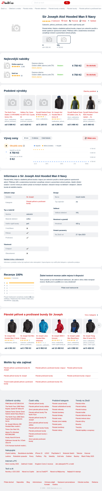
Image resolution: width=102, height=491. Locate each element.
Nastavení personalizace (66, 482)
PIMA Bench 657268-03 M (14, 403)
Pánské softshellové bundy (61, 406)
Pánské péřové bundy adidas (39, 406)
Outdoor (69, 456)
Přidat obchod (9, 482)
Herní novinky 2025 (12, 464)
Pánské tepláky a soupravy (85, 430)
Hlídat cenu (90, 138)
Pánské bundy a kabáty (57, 8)
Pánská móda (28, 8)
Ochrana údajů (50, 482)
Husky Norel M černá (12, 437)
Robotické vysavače (20, 456)
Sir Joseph (30, 197)
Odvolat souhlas (83, 482)
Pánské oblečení (40, 8)
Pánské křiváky (57, 415)
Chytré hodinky (10, 453)
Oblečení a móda (15, 8)
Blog (28, 482)
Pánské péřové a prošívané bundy (35, 202)
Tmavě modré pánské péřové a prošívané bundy (18, 383)
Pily (45, 456)
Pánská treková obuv (83, 418)
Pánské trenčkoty (58, 427)
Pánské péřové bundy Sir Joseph (15, 376)
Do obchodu (91, 65)
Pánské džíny (80, 421)
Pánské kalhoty (81, 406)
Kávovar (87, 453)
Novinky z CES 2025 (12, 471)
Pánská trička (80, 403)
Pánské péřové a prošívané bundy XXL (49, 382)
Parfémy (39, 456)
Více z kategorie (91, 315)
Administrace (37, 482)
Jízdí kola (60, 456)
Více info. (15, 300)
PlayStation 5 (56, 453)
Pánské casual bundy (59, 403)
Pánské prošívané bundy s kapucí (79, 376)
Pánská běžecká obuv (83, 415)
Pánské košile (80, 412)
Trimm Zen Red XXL (12, 429)
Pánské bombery (58, 412)
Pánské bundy (72, 8)
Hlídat (82, 21)
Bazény (76, 456)
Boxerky (78, 424)
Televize (79, 453)
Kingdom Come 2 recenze (44, 464)
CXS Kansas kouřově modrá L (15, 445)
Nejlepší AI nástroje (74, 471)
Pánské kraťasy (81, 409)
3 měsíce (35, 138)
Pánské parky (57, 424)
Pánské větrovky (58, 409)
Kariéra (55, 484)
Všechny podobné (90, 91)
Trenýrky (79, 427)
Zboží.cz (4, 8)
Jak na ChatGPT (42, 471)
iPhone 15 (38, 453)
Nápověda (20, 482)
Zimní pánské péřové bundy (38, 409)
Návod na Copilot (28, 471)
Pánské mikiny (57, 430)
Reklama (95, 482)
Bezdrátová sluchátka (25, 453)
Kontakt (47, 484)
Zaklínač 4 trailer (27, 464)
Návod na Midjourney (57, 471)
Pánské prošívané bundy (44, 376)
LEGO (47, 453)
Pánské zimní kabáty (59, 421)
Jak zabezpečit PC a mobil (64, 464)
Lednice (8, 456)
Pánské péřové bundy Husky (39, 428)
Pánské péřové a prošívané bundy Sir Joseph (17, 369)
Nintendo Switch (68, 453)
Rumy (31, 456)
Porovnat (73, 21)
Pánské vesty (56, 418)
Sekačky (52, 456)
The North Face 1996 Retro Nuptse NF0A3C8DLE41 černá (14, 419)
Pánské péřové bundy (74, 368)
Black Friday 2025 (88, 456)
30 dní (26, 138)
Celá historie (46, 138)
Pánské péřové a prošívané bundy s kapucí (51, 368)
